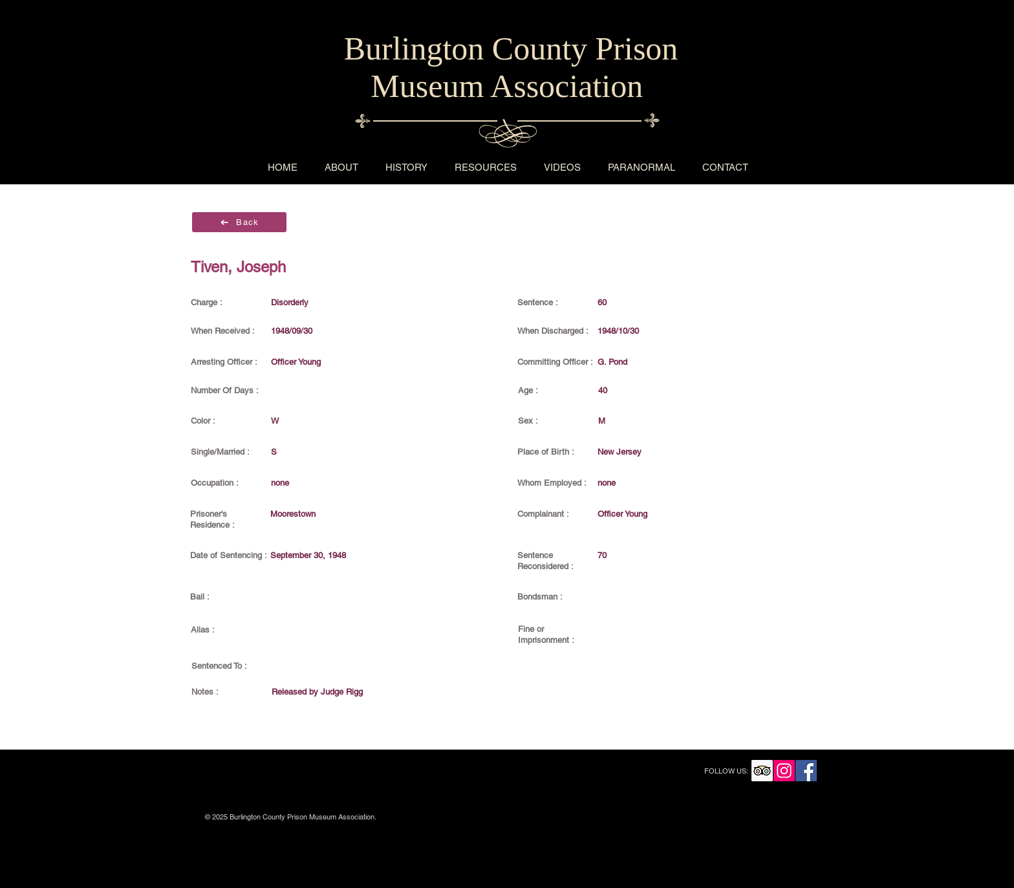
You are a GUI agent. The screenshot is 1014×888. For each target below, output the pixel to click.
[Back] (239, 222)
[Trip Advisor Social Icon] (762, 770)
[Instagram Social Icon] (784, 770)
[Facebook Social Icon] (806, 770)
